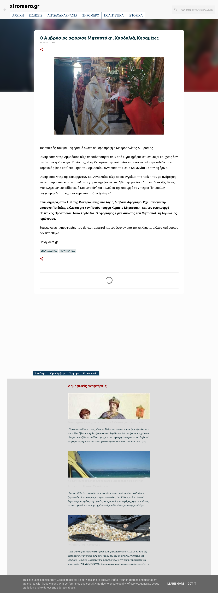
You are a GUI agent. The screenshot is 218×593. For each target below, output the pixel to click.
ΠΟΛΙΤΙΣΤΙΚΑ (114, 15)
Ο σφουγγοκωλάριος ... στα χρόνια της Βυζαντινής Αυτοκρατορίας (105, 422)
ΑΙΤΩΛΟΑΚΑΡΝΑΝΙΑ (63, 15)
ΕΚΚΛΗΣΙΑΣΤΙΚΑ (49, 251)
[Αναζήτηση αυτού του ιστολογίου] (197, 9)
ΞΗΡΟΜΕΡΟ (90, 15)
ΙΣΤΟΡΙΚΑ (136, 15)
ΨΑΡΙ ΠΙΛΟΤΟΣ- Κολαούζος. (84, 544)
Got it (192, 583)
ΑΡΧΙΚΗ (18, 15)
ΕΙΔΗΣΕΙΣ (36, 15)
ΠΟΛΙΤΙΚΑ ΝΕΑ (68, 251)
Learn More (175, 583)
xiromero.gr (24, 6)
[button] (42, 49)
